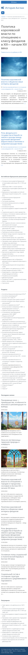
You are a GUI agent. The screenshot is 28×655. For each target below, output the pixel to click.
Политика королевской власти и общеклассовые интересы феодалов (12, 81)
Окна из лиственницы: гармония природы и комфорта (11, 442)
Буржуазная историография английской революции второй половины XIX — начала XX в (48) (14, 625)
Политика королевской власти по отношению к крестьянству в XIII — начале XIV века (14, 356)
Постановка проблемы (8, 201)
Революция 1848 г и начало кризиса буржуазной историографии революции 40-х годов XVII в (14, 188)
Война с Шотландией (8, 281)
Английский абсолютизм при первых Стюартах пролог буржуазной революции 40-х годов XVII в (13, 334)
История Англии (14, 7)
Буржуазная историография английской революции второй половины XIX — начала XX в (14, 193)
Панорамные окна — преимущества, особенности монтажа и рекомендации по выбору (13, 403)
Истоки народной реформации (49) (12, 621)
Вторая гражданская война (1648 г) (11, 270)
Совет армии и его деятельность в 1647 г (13, 268)
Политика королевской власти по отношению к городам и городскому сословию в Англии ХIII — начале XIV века (12, 483)
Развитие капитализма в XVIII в (11, 310)
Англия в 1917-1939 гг (8, 297)
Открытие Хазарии (7, 385)
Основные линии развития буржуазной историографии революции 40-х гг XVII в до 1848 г (14, 183)
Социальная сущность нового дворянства (13, 212)
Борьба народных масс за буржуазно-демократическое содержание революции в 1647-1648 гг (14, 261)
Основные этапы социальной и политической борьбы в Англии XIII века (14, 556)
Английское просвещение (9, 296)
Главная (3, 16)
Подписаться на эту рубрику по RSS (11, 52)
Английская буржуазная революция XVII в (14, 294)
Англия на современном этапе (11, 305)
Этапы (4, 387)
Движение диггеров (7, 277)
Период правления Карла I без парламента (14, 239)
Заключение (5, 283)
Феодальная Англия (8, 316)
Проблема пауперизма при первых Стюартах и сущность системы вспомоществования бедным (14, 219)
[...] (24, 103)
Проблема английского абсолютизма (12, 232)
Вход (11, 652)
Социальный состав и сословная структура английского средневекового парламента (13, 577)
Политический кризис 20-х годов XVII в (13, 237)
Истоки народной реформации (10, 230)
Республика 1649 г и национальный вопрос (14, 279)
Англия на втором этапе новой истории (13, 299)
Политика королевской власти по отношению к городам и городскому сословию (12, 361)
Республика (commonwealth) (10, 276)
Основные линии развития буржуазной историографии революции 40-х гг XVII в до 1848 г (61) (14, 610)
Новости (4, 388)
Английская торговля (8, 206)
